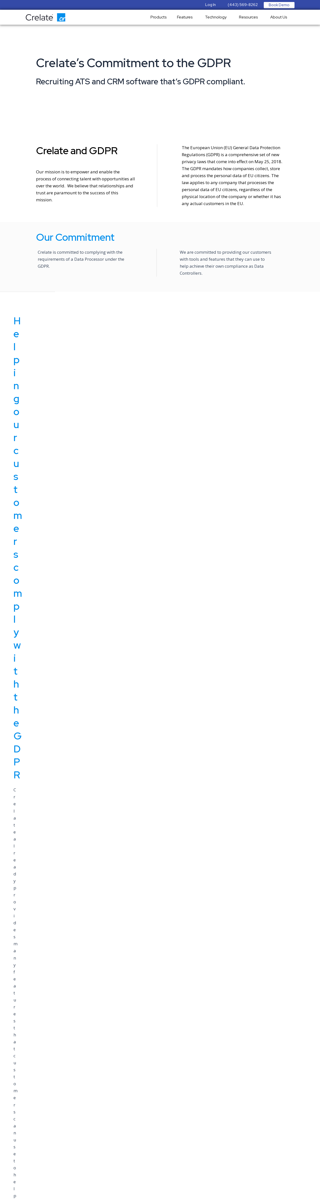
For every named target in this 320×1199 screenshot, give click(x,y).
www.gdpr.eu (81, 977)
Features (186, 17)
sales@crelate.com (19, 1052)
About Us (280, 17)
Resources (249, 17)
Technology (217, 17)
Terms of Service (17, 1102)
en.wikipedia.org (160, 977)
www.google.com (239, 977)
